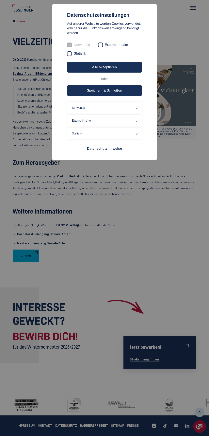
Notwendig (82, 45)
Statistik (80, 53)
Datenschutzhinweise (104, 148)
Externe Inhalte (116, 45)
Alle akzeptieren (104, 67)
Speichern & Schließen (104, 90)
